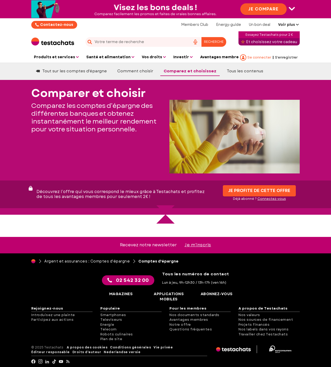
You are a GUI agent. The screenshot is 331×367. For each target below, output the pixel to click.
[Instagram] (40, 362)
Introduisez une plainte (53, 314)
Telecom (108, 329)
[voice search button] (195, 42)
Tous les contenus (245, 71)
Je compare (263, 9)
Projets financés (253, 324)
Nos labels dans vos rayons (263, 329)
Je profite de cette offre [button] (259, 191)
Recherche (214, 41)
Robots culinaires (116, 334)
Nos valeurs (249, 314)
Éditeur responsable (50, 352)
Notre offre (180, 324)
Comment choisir (135, 71)
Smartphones (113, 314)
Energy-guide (228, 24)
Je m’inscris (198, 245)
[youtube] (61, 362)
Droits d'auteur (86, 352)
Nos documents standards (194, 314)
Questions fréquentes (190, 329)
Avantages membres (188, 319)
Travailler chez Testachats (263, 334)
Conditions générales (130, 347)
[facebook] (33, 362)
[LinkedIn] (47, 362)
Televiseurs (111, 319)
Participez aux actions (52, 319)
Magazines (121, 294)
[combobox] (156, 42)
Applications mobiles (169, 297)
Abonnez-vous (217, 294)
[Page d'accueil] (33, 261)
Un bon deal (259, 24)
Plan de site (111, 338)
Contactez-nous (56, 24)
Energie (107, 324)
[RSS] (68, 362)
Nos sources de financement (265, 319)
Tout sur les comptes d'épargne (71, 71)
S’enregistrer (286, 57)
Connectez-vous (272, 198)
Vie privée (163, 347)
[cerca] (135, 42)
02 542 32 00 (128, 280)
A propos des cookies (87, 347)
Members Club (194, 24)
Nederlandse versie (122, 352)
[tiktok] (54, 362)
